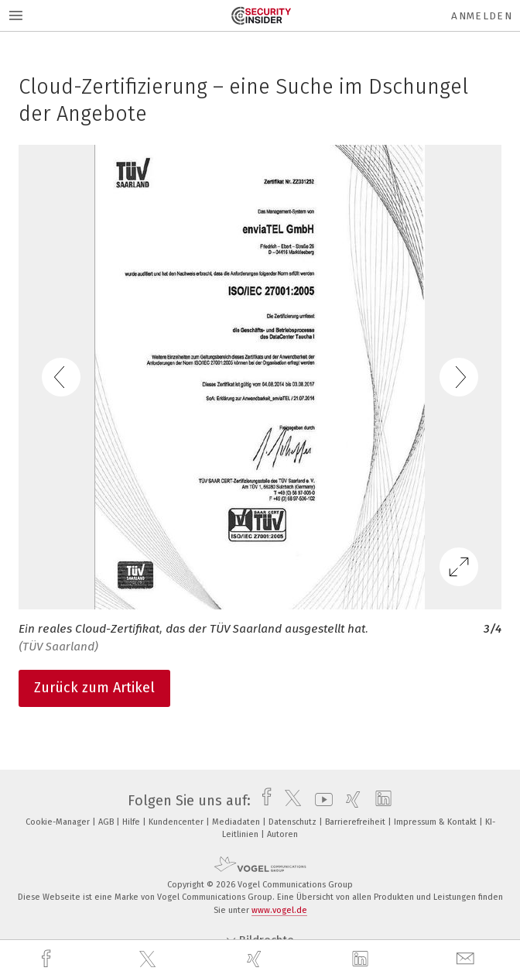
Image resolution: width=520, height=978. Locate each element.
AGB (107, 822)
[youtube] (320, 800)
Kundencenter (177, 822)
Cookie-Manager (59, 822)
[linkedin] (362, 959)
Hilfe (132, 822)
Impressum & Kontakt (436, 822)
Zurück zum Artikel (94, 687)
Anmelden (481, 15)
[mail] (467, 959)
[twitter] (149, 959)
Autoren (282, 834)
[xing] (256, 959)
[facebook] (48, 959)
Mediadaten (237, 822)
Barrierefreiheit (356, 822)
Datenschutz (294, 822)
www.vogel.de (279, 910)
